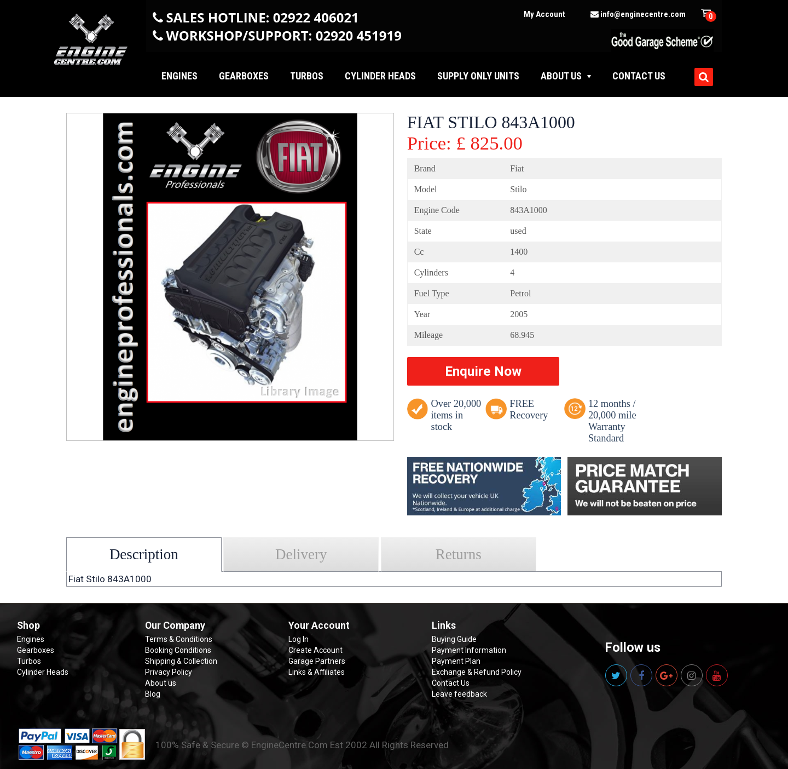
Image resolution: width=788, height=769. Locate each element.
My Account (544, 14)
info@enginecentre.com (638, 14)
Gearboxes (244, 76)
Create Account (315, 650)
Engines (179, 76)
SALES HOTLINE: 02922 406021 (262, 17)
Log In (298, 639)
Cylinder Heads (380, 76)
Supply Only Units (478, 76)
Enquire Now (483, 371)
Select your (100, 545)
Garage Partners (316, 661)
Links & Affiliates (316, 672)
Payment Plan (456, 661)
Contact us (638, 76)
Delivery (301, 554)
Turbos (306, 76)
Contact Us (451, 683)
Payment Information (469, 650)
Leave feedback (459, 694)
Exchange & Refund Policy (477, 672)
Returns (459, 554)
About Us (561, 76)
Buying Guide (454, 639)
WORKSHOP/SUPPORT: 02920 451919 (284, 35)
